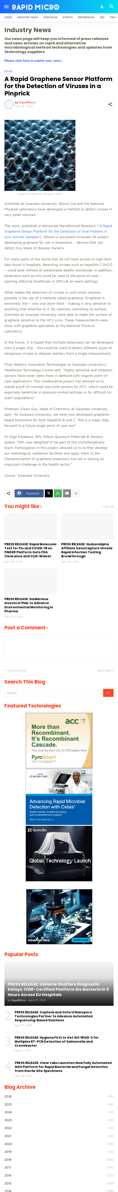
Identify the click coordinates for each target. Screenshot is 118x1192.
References (86, 17)
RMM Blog (50, 17)
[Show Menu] (6, 6)
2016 (59, 1175)
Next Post (104, 670)
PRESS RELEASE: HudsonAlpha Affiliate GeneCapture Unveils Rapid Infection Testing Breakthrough (86, 550)
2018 (59, 1159)
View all (108, 506)
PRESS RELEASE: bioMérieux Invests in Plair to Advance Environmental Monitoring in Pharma (28, 605)
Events (68, 17)
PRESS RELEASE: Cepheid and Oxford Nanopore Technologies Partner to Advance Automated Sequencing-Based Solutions (53, 1016)
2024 (59, 1112)
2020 (59, 1144)
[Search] (112, 6)
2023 (59, 1120)
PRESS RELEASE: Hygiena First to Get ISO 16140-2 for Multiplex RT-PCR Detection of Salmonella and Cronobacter (57, 1042)
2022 (59, 1128)
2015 (59, 1183)
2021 (59, 1136)
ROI (102, 17)
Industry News (27, 17)
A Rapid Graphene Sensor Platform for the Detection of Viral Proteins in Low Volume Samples (58, 231)
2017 (59, 1167)
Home (8, 17)
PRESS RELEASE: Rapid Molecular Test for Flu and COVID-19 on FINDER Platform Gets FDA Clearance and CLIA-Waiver (30, 550)
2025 (59, 1104)
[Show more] (76, 493)
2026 (59, 1096)
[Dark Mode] (102, 6)
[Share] (110, 104)
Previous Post (16, 670)
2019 (59, 1151)
